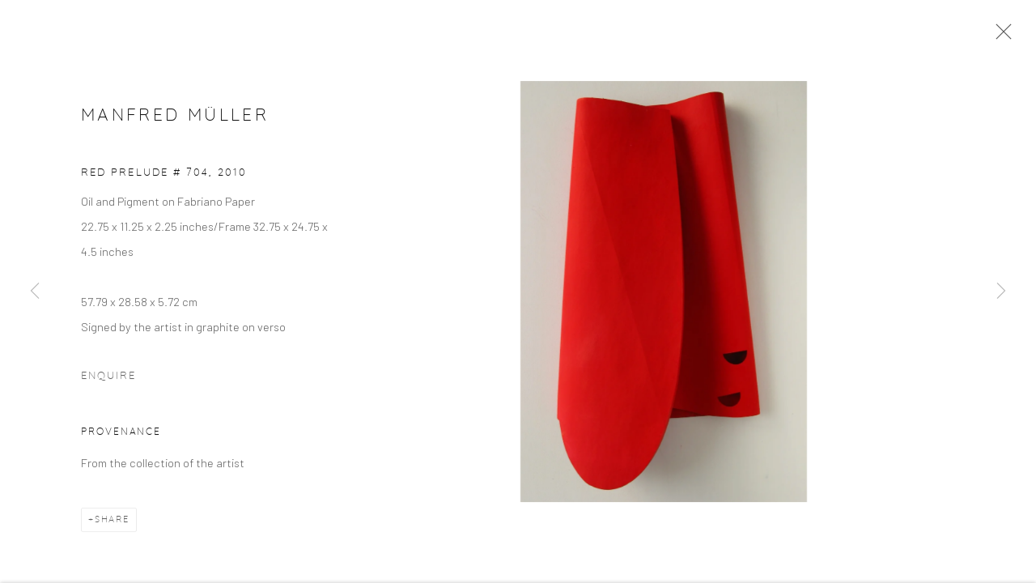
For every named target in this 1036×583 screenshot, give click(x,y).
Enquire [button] (108, 378)
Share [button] (112, 521)
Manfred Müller (175, 117)
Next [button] (1001, 291)
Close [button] (999, 36)
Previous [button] (35, 291)
